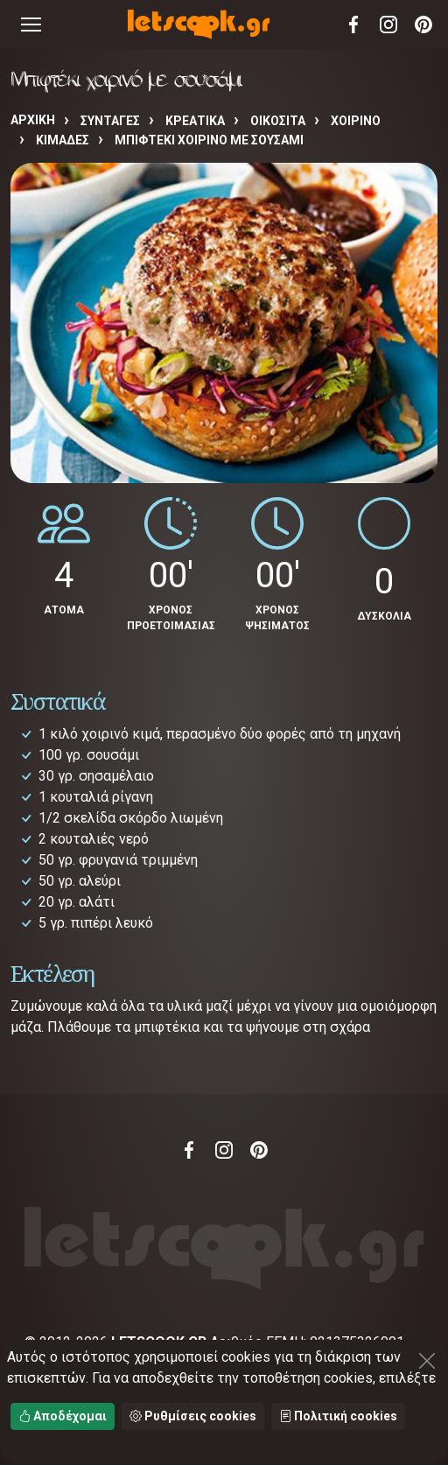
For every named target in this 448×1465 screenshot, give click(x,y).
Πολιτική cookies (338, 1416)
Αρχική (32, 120)
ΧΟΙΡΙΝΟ (356, 121)
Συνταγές (110, 121)
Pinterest (424, 25)
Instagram (388, 25)
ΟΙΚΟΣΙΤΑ (277, 121)
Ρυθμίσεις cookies (193, 1416)
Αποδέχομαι (62, 1416)
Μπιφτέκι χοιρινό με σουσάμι (209, 140)
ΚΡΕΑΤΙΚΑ (195, 121)
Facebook (354, 25)
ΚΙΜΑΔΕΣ (62, 140)
